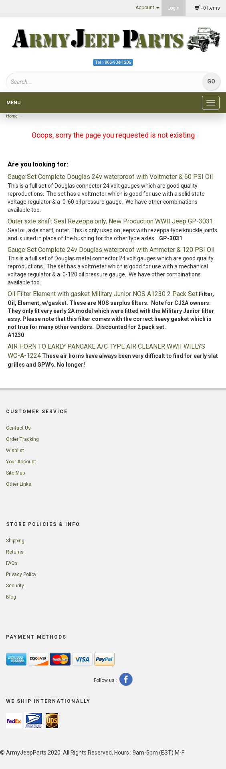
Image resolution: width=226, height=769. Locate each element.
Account (147, 7)
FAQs (12, 563)
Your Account (21, 462)
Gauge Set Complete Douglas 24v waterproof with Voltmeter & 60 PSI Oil (110, 177)
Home (12, 116)
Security (15, 585)
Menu (13, 103)
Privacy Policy (21, 574)
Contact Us (18, 428)
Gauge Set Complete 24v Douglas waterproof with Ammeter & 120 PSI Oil (111, 250)
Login (173, 8)
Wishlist (15, 450)
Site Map (15, 473)
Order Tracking (22, 439)
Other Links (18, 484)
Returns (15, 552)
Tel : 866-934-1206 (113, 62)
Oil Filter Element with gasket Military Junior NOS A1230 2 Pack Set (103, 294)
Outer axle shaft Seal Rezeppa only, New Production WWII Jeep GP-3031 (110, 221)
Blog (11, 597)
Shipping (15, 541)
